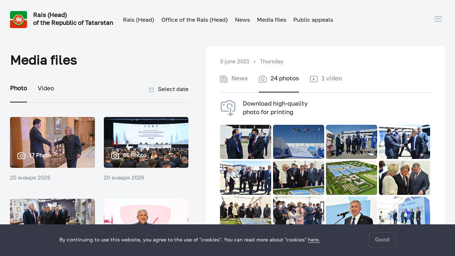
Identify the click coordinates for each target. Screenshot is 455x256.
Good (382, 240)
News (242, 20)
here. (314, 240)
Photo (18, 89)
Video (46, 89)
